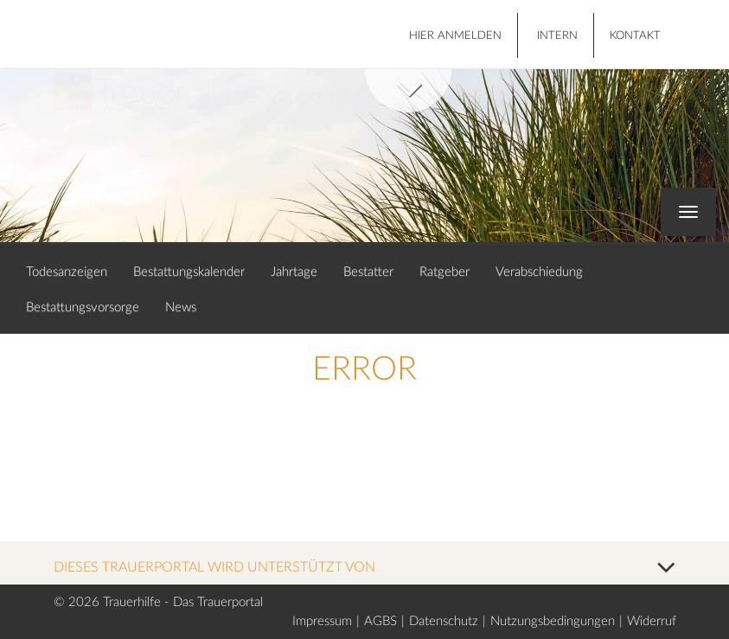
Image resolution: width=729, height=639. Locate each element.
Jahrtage (294, 271)
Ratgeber (444, 271)
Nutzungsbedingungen (552, 621)
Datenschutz (443, 621)
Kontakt (635, 36)
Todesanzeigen (66, 271)
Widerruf (651, 621)
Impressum (322, 621)
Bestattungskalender (189, 271)
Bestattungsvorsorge (82, 307)
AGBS (380, 621)
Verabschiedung (539, 271)
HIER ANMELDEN (455, 36)
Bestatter (368, 271)
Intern (557, 36)
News (180, 307)
